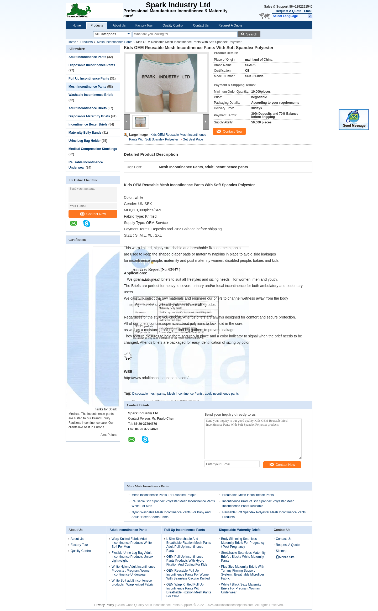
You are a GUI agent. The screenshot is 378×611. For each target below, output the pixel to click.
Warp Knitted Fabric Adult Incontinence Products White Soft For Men (132, 543)
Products (97, 25)
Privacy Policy (104, 605)
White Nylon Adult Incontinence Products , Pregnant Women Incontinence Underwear (133, 570)
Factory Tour (144, 25)
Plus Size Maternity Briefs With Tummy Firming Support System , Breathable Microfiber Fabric (242, 572)
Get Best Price (193, 139)
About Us (119, 25)
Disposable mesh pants (148, 393)
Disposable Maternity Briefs (89, 116)
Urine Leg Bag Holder (85, 141)
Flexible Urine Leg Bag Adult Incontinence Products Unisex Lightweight (132, 556)
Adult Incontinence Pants (87, 57)
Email (308, 11)
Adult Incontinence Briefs (88, 108)
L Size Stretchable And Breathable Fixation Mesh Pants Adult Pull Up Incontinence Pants (188, 544)
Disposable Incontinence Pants (92, 65)
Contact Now (93, 214)
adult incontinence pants (222, 393)
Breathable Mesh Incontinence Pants (248, 495)
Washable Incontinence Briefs (91, 95)
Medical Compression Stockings (93, 149)
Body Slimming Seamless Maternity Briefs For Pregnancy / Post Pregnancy (242, 543)
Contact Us (201, 25)
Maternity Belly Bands (85, 132)
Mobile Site (285, 557)
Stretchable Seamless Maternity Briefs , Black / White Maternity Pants (243, 556)
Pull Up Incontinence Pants (89, 78)
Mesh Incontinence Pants (114, 42)
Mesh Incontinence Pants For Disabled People (164, 495)
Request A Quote (288, 11)
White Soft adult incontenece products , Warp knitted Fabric (133, 582)
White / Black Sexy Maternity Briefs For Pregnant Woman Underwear (241, 588)
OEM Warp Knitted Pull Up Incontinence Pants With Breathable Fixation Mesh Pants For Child (188, 590)
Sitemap (281, 551)
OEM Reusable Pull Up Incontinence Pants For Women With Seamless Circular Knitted (188, 574)
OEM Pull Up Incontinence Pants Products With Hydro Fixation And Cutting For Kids (186, 560)
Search (251, 34)
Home (76, 25)
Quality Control (172, 25)
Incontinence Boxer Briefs (88, 124)
